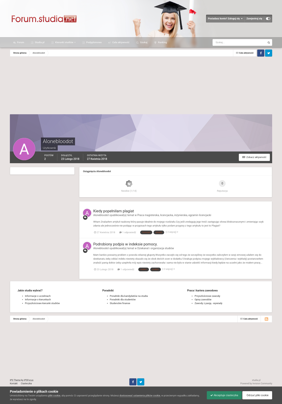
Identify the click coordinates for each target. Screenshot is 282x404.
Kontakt (13, 383)
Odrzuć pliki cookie (257, 395)
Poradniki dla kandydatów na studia (129, 296)
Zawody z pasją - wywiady (208, 303)
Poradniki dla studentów (123, 299)
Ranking (162, 42)
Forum (20, 42)
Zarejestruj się (254, 18)
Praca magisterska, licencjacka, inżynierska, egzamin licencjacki (174, 215)
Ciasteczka (26, 383)
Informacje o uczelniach (38, 296)
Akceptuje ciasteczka (223, 395)
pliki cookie (54, 395)
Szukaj (143, 42)
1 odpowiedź (127, 232)
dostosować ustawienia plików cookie (140, 395)
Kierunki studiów (64, 42)
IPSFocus (28, 380)
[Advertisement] (141, 86)
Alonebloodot (101, 215)
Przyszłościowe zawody (207, 296)
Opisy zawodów (203, 299)
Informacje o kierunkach (38, 299)
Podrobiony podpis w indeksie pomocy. (125, 244)
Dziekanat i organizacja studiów (155, 248)
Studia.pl (39, 42)
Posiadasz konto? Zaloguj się (225, 19)
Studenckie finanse (120, 303)
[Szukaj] (225, 42)
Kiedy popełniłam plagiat (113, 211)
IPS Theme (15, 380)
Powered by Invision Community (256, 383)
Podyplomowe (94, 42)
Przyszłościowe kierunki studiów (42, 303)
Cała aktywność (120, 42)
